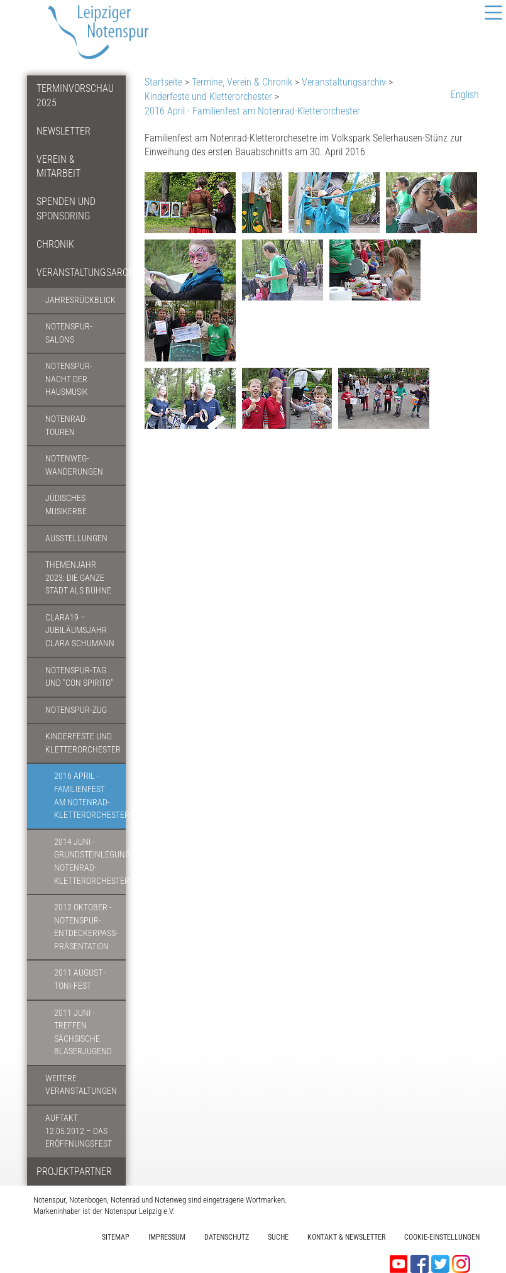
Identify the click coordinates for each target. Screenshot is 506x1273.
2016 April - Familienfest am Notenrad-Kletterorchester (90, 795)
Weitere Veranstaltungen (81, 1085)
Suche (278, 1237)
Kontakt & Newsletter (346, 1237)
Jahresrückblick (80, 300)
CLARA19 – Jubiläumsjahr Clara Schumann (79, 630)
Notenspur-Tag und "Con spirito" (79, 677)
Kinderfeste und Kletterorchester (83, 743)
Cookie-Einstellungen (442, 1237)
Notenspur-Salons (68, 333)
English (465, 95)
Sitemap (115, 1237)
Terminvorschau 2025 (75, 95)
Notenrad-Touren (66, 426)
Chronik (55, 244)
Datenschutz (226, 1237)
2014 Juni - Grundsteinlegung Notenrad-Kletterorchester (90, 861)
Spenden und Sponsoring (66, 209)
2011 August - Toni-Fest (80, 979)
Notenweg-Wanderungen (74, 465)
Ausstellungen (76, 538)
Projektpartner (74, 1171)
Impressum (166, 1237)
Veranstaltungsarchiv (81, 272)
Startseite (163, 82)
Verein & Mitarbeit (58, 166)
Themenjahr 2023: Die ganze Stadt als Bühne (78, 577)
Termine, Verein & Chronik (242, 82)
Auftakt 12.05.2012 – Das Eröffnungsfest (78, 1131)
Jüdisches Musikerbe (66, 505)
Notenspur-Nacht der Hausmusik (68, 379)
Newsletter (63, 131)
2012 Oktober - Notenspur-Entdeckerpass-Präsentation (86, 927)
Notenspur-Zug (76, 710)
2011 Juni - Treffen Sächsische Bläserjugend (83, 1032)
